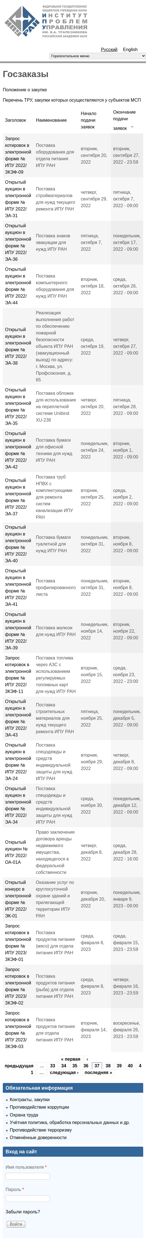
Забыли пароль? (23, 1211)
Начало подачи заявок (88, 120)
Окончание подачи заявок (124, 120)
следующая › (64, 1072)
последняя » (98, 1072)
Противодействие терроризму (41, 1130)
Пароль (15, 1189)
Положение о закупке (25, 89)
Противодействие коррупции (39, 1107)
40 (130, 1065)
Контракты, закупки (30, 1099)
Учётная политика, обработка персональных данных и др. (70, 1122)
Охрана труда (24, 1115)
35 (74, 1065)
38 (108, 1065)
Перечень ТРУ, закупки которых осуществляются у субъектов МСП (72, 100)
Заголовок (15, 120)
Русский (109, 49)
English (130, 49)
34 (63, 1065)
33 (52, 1065)
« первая (71, 1059)
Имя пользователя (26, 1167)
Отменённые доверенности (38, 1137)
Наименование (51, 120)
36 (85, 1065)
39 (119, 1065)
